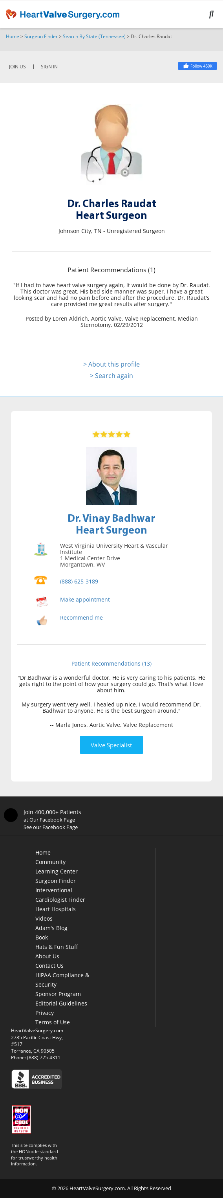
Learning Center (56, 871)
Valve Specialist (111, 745)
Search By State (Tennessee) (94, 36)
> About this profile (111, 364)
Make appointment (85, 599)
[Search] (216, 14)
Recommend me (81, 617)
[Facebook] (197, 66)
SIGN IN (49, 66)
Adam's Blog (51, 928)
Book (41, 937)
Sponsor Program (58, 994)
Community (50, 862)
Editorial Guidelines (61, 1003)
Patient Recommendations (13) (111, 663)
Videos (44, 918)
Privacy (44, 1012)
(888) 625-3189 (79, 581)
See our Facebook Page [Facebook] (51, 827)
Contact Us (49, 965)
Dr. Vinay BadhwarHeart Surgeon (111, 523)
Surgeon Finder (41, 36)
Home (12, 36)
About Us (47, 956)
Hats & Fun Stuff (56, 946)
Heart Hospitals (55, 909)
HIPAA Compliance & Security (62, 979)
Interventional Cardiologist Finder (60, 894)
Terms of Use (52, 1022)
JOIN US (17, 66)
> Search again (111, 375)
